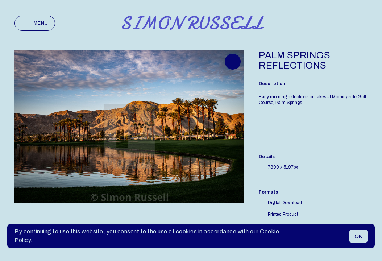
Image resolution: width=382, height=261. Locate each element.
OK (358, 236)
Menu (34, 23)
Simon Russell (191, 23)
